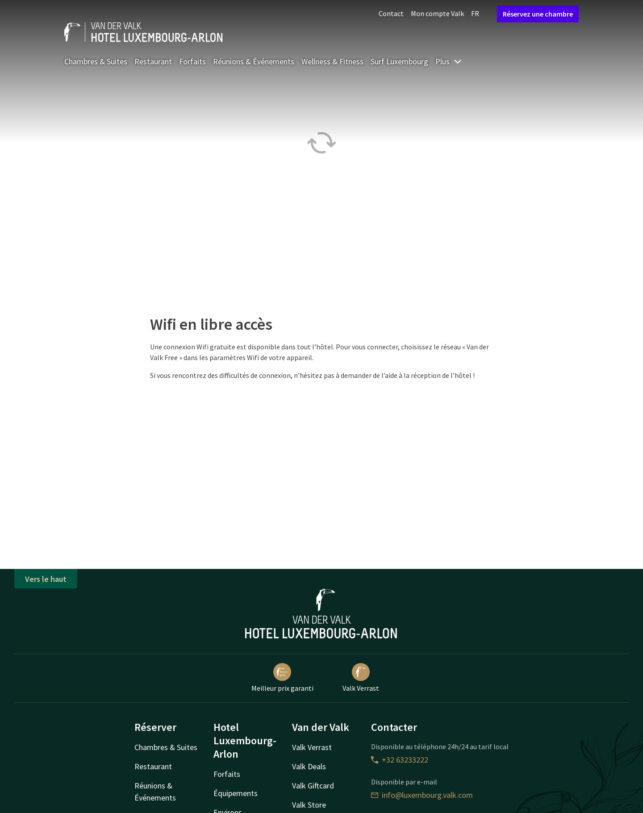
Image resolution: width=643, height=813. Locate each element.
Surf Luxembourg (399, 61)
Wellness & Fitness (332, 61)
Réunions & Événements (253, 61)
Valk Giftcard (313, 785)
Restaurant (153, 61)
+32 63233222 (399, 760)
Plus (448, 61)
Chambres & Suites (95, 61)
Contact (391, 13)
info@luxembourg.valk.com (422, 795)
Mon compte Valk (437, 13)
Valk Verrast (360, 678)
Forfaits (192, 61)
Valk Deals (309, 766)
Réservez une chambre (538, 13)
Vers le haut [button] (46, 579)
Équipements (235, 793)
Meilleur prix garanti (282, 678)
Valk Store (309, 805)
